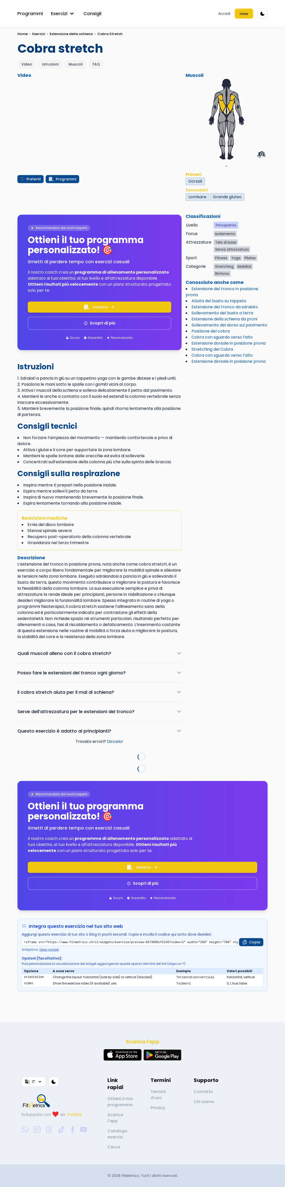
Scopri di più (99, 323)
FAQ (96, 64)
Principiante (226, 225)
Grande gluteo (227, 197)
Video (26, 64)
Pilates (250, 257)
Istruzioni (50, 64)
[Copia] (251, 942)
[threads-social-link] (49, 1129)
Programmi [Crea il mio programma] (62, 179)
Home (22, 33)
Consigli (92, 13)
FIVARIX (74, 1114)
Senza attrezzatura (232, 249)
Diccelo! (115, 741)
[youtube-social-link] (83, 1130)
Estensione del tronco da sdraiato (224, 307)
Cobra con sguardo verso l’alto (222, 337)
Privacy (158, 1108)
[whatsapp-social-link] (24, 1129)
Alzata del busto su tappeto (218, 301)
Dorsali (195, 181)
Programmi (30, 13)
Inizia (243, 13)
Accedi (224, 13)
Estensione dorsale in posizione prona (228, 343)
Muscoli (75, 64)
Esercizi (63, 13)
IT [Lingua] (33, 1081)
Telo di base (225, 242)
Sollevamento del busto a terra (222, 313)
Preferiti (30, 179)
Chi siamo (204, 1102)
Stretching (224, 266)
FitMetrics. (131, 1175)
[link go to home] (37, 1101)
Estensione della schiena (71, 33)
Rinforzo (222, 273)
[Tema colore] (263, 14)
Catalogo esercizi (117, 1134)
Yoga (235, 257)
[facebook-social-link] (72, 1129)
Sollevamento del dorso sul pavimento (229, 325)
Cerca (113, 1147)
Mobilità (244, 266)
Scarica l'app (115, 1118)
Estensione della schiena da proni (224, 319)
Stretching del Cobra (212, 349)
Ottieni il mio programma (120, 1102)
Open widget (49, 949)
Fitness (221, 257)
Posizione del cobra (210, 331)
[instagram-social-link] (37, 1129)
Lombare (197, 197)
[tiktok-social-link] (61, 1129)
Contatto (203, 1092)
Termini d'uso (158, 1095)
